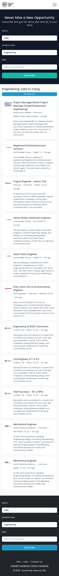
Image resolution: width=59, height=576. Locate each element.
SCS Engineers (19, 293)
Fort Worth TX (39, 221)
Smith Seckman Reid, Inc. (24, 428)
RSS (18, 561)
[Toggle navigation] (54, 4)
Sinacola (17, 185)
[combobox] (29, 38)
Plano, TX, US (32, 330)
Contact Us (36, 561)
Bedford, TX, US (46, 293)
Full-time (38, 112)
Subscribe (29, 75)
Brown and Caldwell (22, 112)
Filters (29, 94)
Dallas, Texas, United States (25, 116)
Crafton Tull (18, 330)
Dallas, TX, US (40, 185)
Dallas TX (37, 152)
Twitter (34, 565)
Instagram (24, 565)
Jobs (25, 561)
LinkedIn (15, 565)
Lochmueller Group (22, 152)
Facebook (43, 565)
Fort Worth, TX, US (21, 431)
